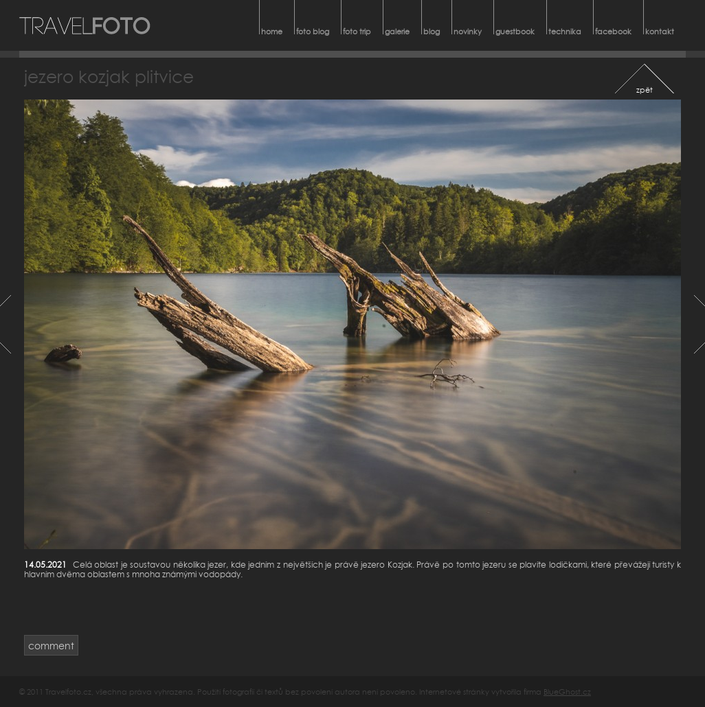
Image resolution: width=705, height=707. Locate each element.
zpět (644, 89)
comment (51, 645)
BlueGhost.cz (567, 691)
